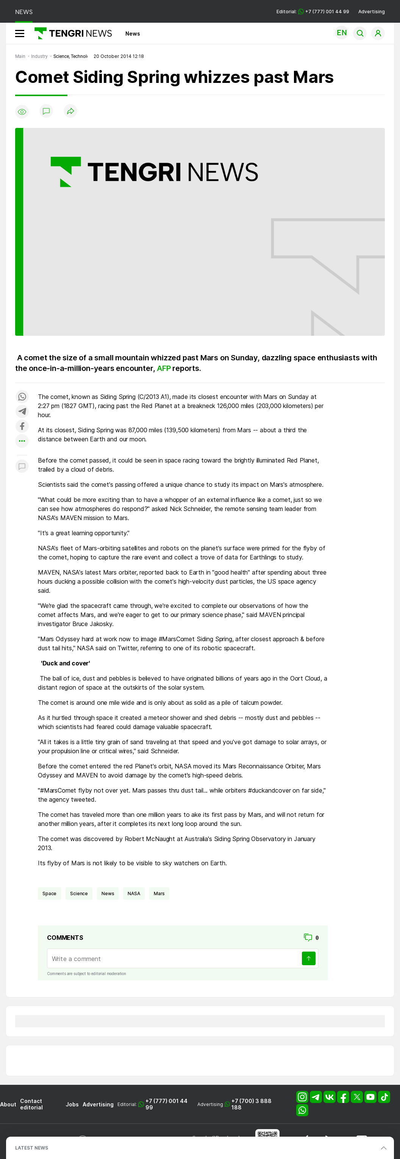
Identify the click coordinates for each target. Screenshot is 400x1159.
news (108, 893)
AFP (164, 368)
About (8, 1104)
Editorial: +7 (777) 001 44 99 (313, 11)
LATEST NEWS (31, 1148)
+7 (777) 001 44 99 (166, 1104)
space (49, 893)
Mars (159, 893)
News (132, 33)
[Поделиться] (70, 111)
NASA (134, 893)
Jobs (72, 1104)
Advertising (371, 11)
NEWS (24, 12)
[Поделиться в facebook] (22, 426)
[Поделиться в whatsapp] (22, 397)
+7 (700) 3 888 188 (251, 1104)
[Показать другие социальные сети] (22, 441)
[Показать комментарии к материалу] (22, 466)
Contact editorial (31, 1104)
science (79, 893)
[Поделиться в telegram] (22, 412)
